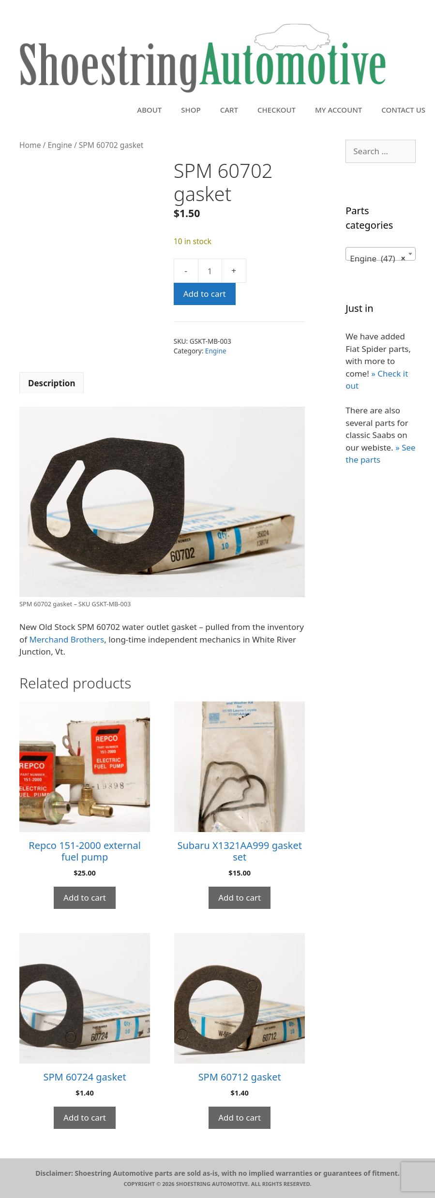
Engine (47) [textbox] (377, 258)
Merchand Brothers (67, 639)
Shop (190, 110)
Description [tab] (51, 383)
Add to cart (204, 293)
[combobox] (380, 254)
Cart (229, 110)
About (149, 110)
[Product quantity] (210, 271)
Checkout (276, 110)
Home (30, 145)
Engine (59, 145)
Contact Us (403, 110)
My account (338, 110)
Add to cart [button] (84, 897)
